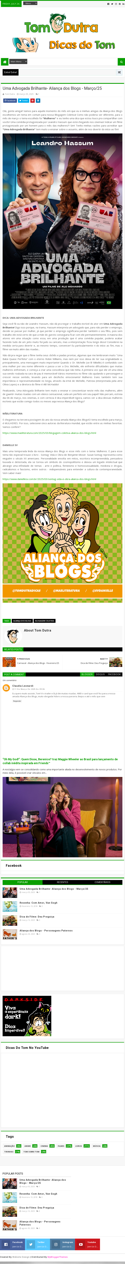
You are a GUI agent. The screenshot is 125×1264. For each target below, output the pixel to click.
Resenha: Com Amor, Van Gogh (38, 902)
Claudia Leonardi (22, 686)
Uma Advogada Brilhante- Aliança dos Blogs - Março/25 (54, 889)
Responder (17, 701)
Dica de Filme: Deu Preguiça (37, 916)
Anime (28, 1146)
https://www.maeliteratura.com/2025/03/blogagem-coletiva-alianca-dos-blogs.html (50, 432)
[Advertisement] (27, 968)
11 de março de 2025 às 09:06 (29, 689)
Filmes (61, 1146)
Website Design (21, 1257)
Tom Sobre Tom (31, 1151)
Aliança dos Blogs (22, 621)
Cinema (44, 1146)
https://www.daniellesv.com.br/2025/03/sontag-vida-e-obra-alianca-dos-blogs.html (50, 479)
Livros (78, 1146)
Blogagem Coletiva (44, 621)
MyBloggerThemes (58, 1257)
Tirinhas (8, 1151)
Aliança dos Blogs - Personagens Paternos (46, 930)
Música (96, 1146)
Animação (9, 1146)
